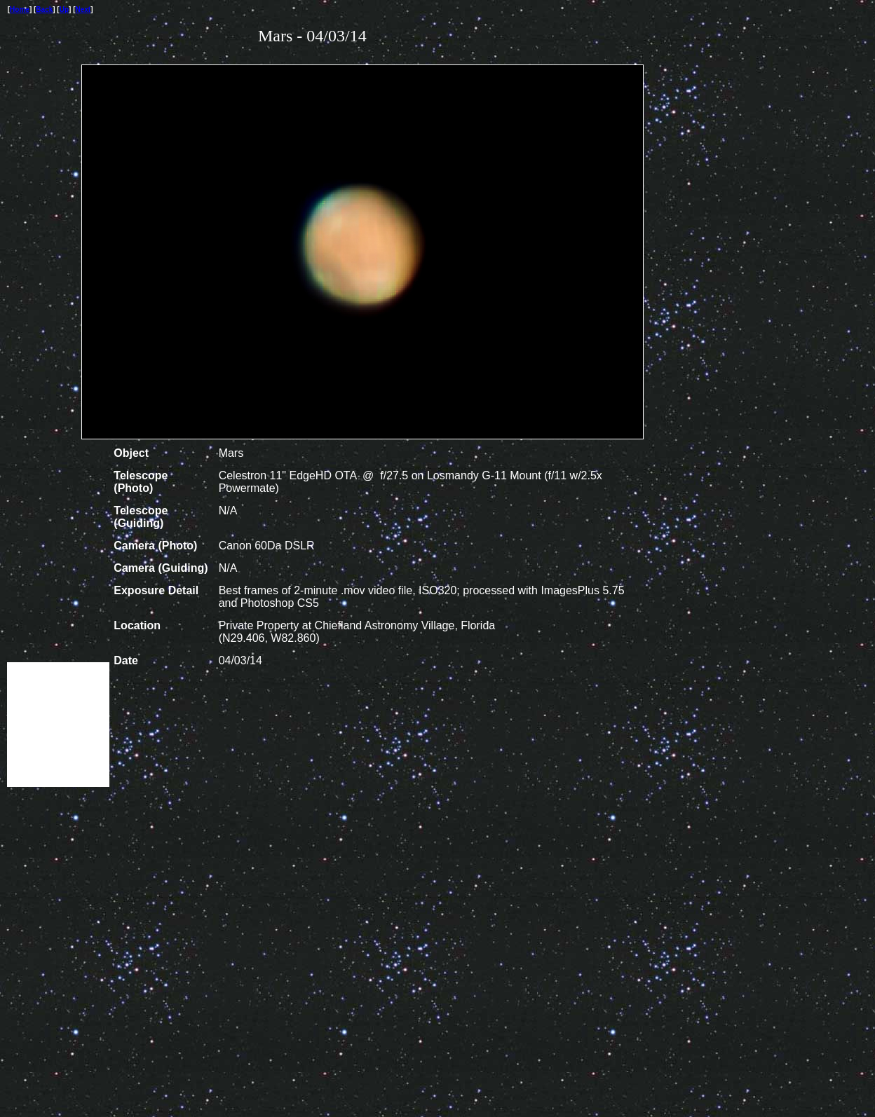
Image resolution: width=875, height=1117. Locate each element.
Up (64, 9)
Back (44, 9)
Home (19, 9)
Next (83, 9)
